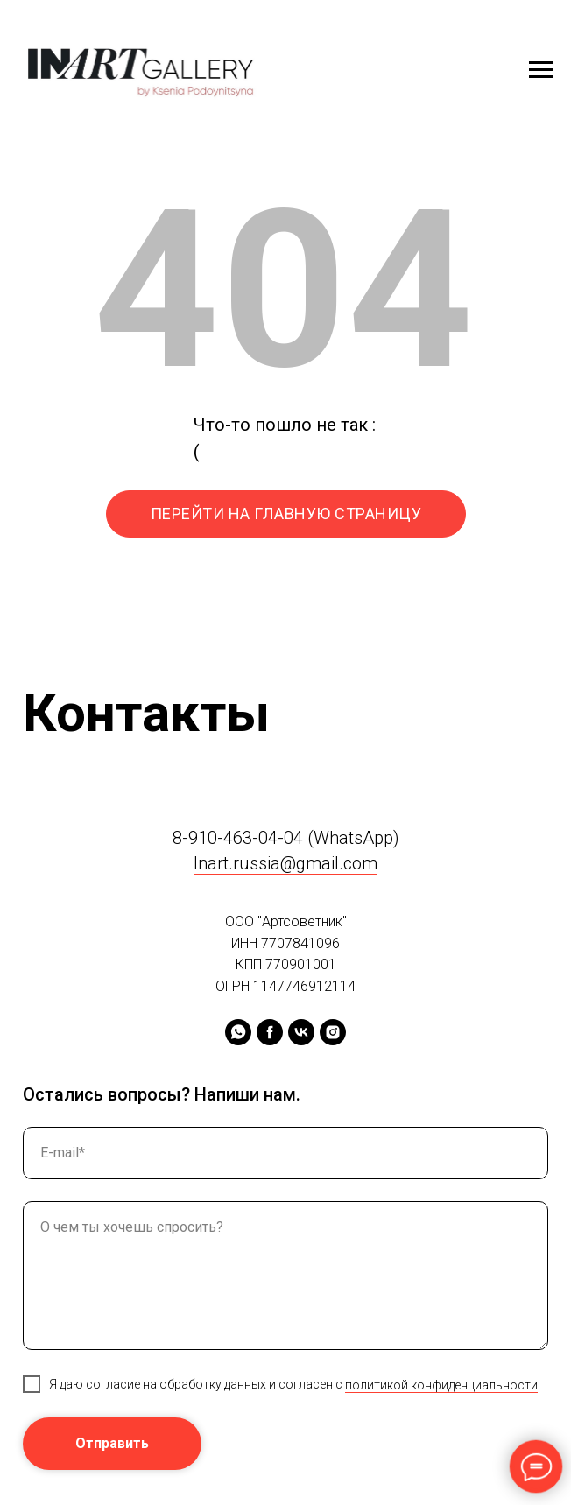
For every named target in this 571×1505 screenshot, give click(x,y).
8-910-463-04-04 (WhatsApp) (286, 837)
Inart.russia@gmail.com (285, 863)
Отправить (112, 1443)
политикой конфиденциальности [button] (441, 1385)
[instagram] (333, 1032)
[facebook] (270, 1032)
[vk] (301, 1032)
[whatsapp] (238, 1032)
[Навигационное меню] (541, 70)
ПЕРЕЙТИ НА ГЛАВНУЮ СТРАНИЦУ (286, 513)
